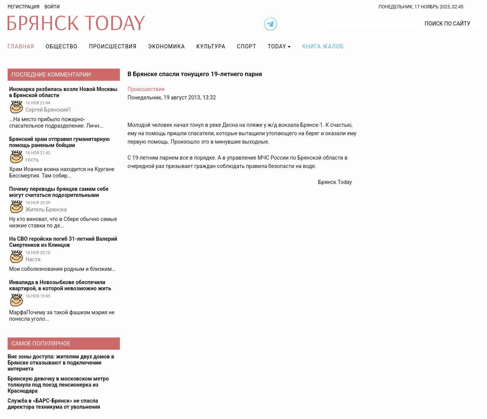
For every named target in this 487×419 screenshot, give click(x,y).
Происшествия (113, 46)
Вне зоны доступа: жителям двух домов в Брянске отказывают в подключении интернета (61, 362)
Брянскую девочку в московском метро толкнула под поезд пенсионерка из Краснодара (58, 385)
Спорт (246, 46)
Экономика (166, 46)
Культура (210, 46)
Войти (52, 7)
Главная (21, 46)
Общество (62, 46)
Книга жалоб (323, 46)
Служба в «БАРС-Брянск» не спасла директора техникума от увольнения (54, 404)
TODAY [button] (277, 46)
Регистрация (24, 7)
